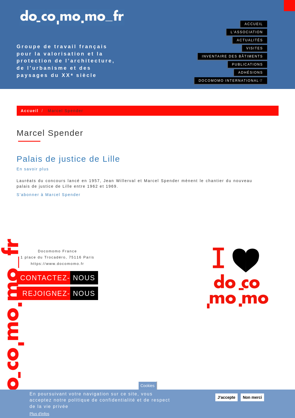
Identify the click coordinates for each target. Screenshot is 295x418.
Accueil (254, 24)
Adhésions (250, 72)
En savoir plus (33, 169)
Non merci (252, 397)
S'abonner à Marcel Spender (49, 194)
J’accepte (226, 397)
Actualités (250, 40)
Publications (247, 64)
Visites (254, 48)
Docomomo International (231, 80)
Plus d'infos (39, 414)
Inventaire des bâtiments (232, 56)
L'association (247, 32)
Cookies (147, 385)
